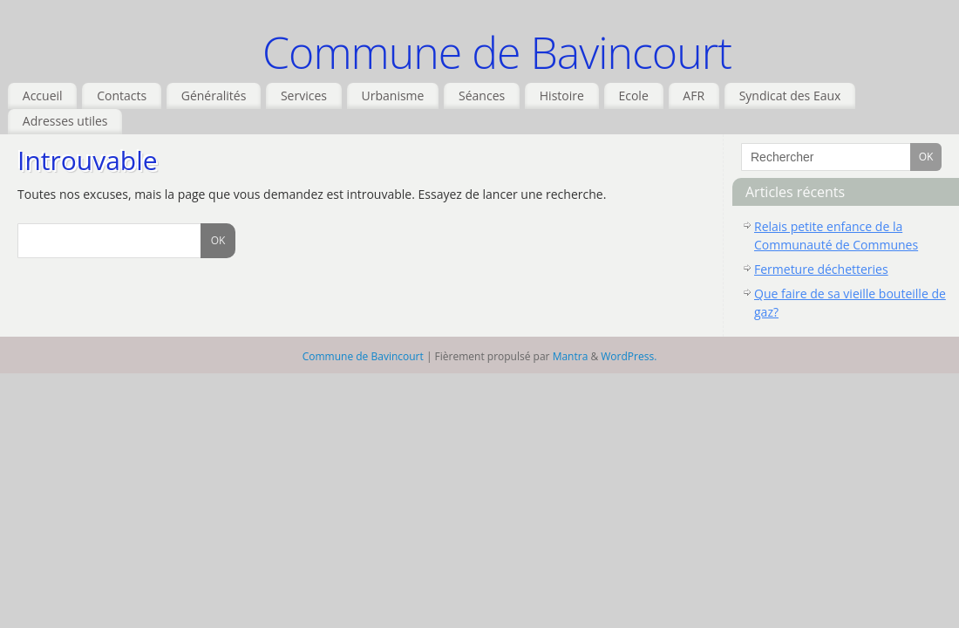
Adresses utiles (65, 121)
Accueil (43, 95)
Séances (482, 95)
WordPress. (628, 356)
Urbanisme (393, 95)
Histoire (562, 95)
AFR (693, 95)
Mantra (570, 356)
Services (304, 95)
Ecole (633, 95)
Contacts (121, 95)
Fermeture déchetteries (821, 269)
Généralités (214, 95)
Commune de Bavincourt (496, 52)
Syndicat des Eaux (790, 95)
